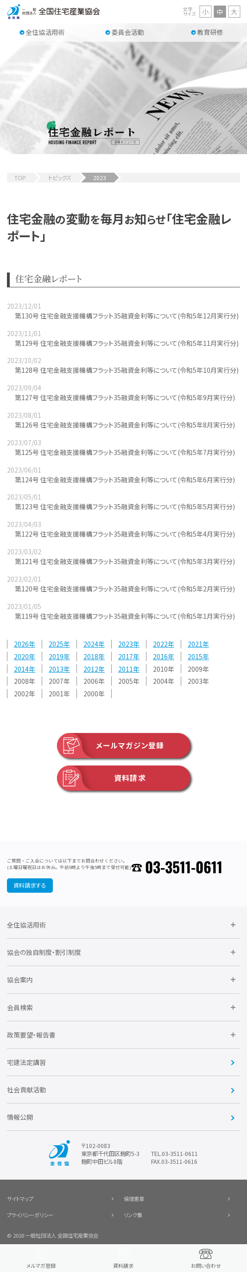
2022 (160, 644)
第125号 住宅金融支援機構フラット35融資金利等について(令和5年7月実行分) (125, 452)
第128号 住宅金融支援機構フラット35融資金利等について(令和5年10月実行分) (127, 370)
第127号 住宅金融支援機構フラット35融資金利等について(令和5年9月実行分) (125, 397)
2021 (195, 644)
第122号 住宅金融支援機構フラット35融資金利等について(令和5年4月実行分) (125, 534)
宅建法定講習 (26, 1062)
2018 (90, 656)
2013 (56, 669)
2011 (125, 669)
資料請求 (101, 778)
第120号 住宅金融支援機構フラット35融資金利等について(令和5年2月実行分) (125, 588)
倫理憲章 (134, 1198)
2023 (125, 644)
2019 (56, 656)
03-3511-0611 (183, 866)
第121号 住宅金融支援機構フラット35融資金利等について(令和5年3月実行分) (125, 561)
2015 (195, 656)
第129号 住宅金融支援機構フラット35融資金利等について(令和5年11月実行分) (127, 343)
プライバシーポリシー (30, 1215)
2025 (56, 644)
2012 (90, 669)
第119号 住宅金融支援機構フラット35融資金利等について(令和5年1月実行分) (125, 616)
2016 (160, 656)
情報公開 (20, 1117)
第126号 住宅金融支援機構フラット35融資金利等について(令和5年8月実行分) (125, 424)
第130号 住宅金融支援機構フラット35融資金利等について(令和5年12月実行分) (127, 315)
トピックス (59, 178)
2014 (21, 669)
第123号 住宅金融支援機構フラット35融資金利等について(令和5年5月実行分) (125, 506)
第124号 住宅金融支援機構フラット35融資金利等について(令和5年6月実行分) (125, 479)
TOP (20, 178)
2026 (21, 644)
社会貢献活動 (26, 1089)
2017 (125, 656)
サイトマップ (20, 1198)
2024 (90, 644)
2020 (21, 656)
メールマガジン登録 (110, 745)
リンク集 (133, 1215)
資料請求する (29, 885)
